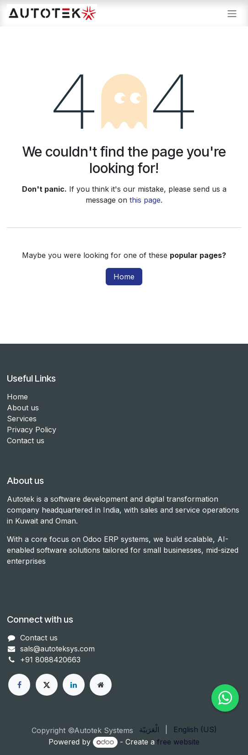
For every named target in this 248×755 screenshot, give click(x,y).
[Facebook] (19, 685)
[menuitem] (149, 729)
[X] (47, 685)
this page (145, 199)
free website (178, 741)
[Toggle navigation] (232, 13)
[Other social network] (101, 685)
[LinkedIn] (74, 685)
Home (124, 276)
